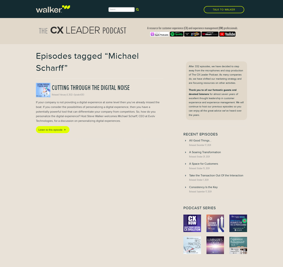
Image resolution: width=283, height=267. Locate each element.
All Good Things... (200, 140)
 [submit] (137, 9)
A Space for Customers (203, 163)
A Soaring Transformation (205, 152)
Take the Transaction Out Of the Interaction (216, 175)
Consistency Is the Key (203, 187)
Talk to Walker (224, 9)
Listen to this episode (52, 129)
